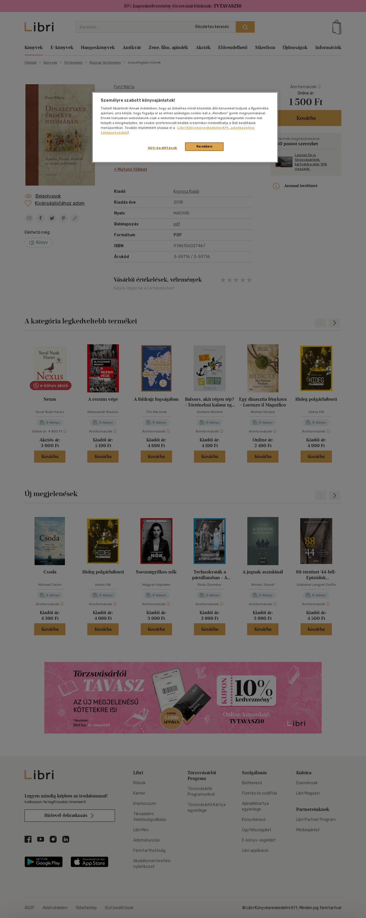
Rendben (204, 146)
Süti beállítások (162, 148)
